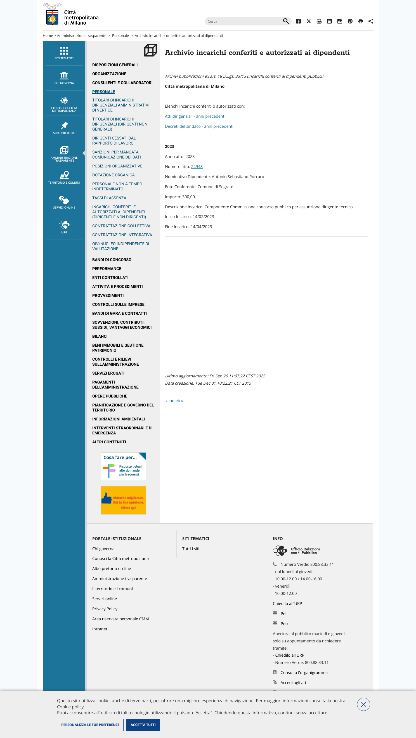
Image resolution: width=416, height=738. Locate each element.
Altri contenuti (109, 442)
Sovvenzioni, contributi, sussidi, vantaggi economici (122, 325)
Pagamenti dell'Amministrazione (115, 385)
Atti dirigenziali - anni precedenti (195, 116)
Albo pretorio (64, 128)
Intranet (99, 629)
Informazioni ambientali (118, 419)
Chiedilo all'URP (288, 603)
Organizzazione (109, 74)
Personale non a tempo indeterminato (117, 186)
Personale (120, 35)
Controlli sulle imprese (118, 304)
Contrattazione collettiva (121, 226)
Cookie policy (70, 707)
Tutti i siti (190, 549)
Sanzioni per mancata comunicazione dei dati (116, 155)
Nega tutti (363, 704)
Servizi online (64, 203)
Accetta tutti (143, 724)
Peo (284, 623)
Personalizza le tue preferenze (90, 724)
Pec (284, 613)
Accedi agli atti (294, 682)
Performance (106, 268)
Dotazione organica (113, 175)
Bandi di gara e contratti (119, 313)
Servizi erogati (108, 373)
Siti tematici (64, 53)
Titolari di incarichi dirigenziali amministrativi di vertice (120, 105)
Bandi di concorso (111, 259)
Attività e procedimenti (117, 286)
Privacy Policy (104, 609)
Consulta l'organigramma (304, 672)
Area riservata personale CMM (120, 619)
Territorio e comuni (64, 178)
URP (64, 228)
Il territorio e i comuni (112, 589)
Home (48, 35)
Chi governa (103, 549)
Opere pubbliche (109, 396)
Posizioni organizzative (117, 166)
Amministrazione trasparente (81, 35)
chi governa (64, 78)
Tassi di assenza (109, 198)
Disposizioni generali (115, 65)
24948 (197, 166)
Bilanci (100, 336)
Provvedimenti (108, 295)
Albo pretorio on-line (111, 568)
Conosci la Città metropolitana (64, 104)
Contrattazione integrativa (122, 235)
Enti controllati (110, 277)
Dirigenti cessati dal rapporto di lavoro (114, 141)
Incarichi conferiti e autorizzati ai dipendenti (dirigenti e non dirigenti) (119, 212)
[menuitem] (64, 53)
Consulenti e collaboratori (122, 83)
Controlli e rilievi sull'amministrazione (115, 362)
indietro (176, 400)
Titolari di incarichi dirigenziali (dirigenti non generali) (119, 124)
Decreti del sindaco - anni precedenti (199, 126)
